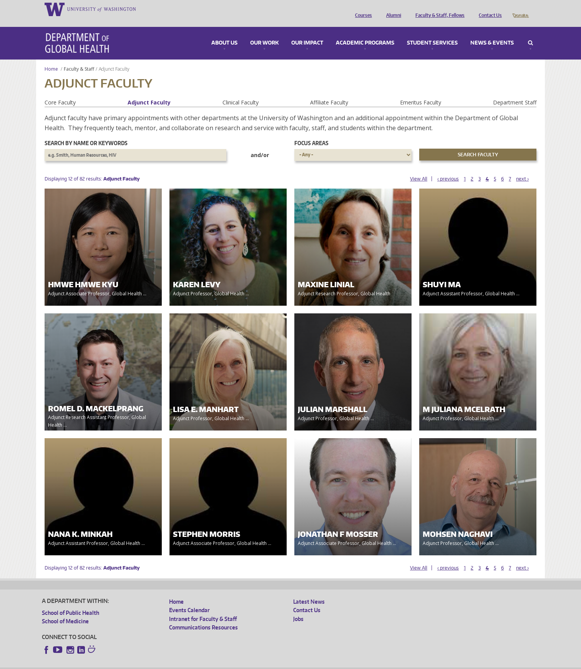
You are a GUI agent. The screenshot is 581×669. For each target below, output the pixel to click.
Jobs (298, 608)
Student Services (432, 32)
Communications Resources (203, 616)
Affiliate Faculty (329, 91)
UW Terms (175, 663)
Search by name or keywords (86, 132)
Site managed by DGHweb (220, 663)
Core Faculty (60, 91)
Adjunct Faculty (149, 91)
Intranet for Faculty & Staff (203, 608)
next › (522, 168)
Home (51, 58)
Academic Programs (365, 32)
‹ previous (448, 168)
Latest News (309, 591)
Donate (520, 9)
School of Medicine (65, 610)
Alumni (391, 9)
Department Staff (514, 91)
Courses (361, 9)
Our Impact (307, 32)
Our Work (264, 32)
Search (530, 32)
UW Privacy (143, 663)
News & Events (492, 32)
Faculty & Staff (79, 58)
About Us (224, 32)
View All (418, 168)
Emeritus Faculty (420, 91)
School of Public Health (70, 602)
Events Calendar (189, 599)
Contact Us (488, 9)
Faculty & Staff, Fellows (438, 9)
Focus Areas (311, 132)
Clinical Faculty (240, 91)
